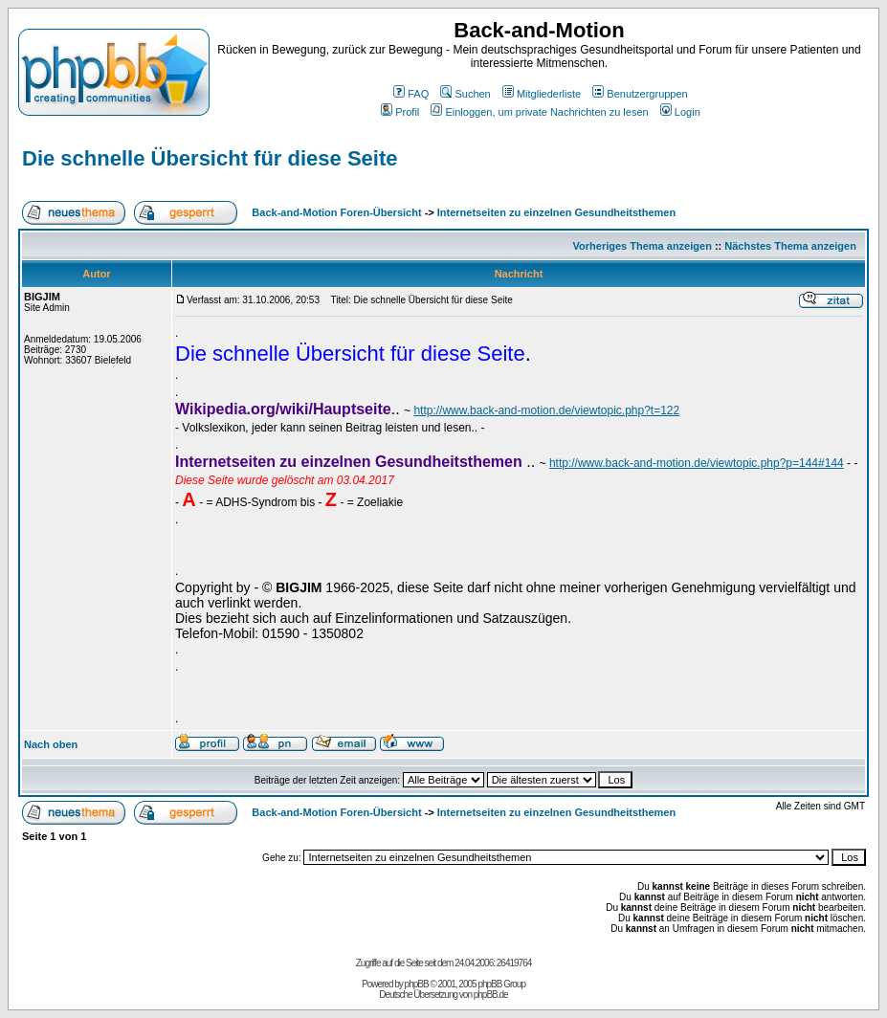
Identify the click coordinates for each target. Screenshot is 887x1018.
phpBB (417, 984)
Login (680, 112)
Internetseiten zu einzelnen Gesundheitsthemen (556, 212)
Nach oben (51, 744)
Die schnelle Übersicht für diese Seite (209, 158)
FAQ (411, 94)
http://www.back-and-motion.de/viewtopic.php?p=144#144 (696, 463)
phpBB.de (491, 994)
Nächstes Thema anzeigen (790, 246)
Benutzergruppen (639, 94)
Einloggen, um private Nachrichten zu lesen (539, 112)
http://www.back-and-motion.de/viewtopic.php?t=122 (546, 410)
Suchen (465, 94)
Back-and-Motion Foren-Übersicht (336, 212)
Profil (400, 112)
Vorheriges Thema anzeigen (642, 246)
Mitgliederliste (541, 94)
